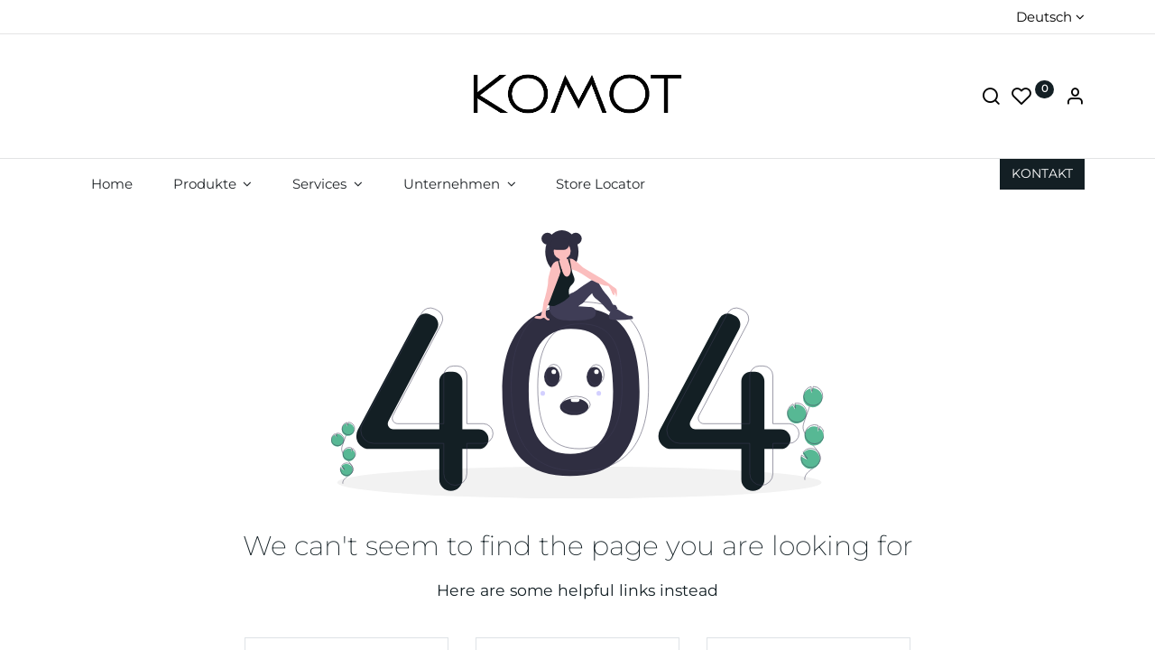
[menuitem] (111, 184)
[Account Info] (1075, 98)
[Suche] (991, 98)
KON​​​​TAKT (1042, 173)
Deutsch (1044, 16)
